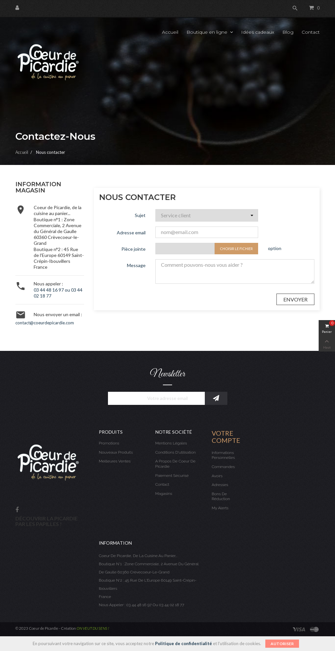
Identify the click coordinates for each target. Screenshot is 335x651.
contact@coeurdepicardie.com (44, 322)
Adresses (220, 484)
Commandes (223, 466)
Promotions (109, 443)
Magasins (163, 493)
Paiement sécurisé (172, 475)
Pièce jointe (133, 249)
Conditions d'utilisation (175, 452)
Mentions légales (171, 443)
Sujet (140, 215)
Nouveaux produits (116, 452)
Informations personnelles (223, 455)
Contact (162, 484)
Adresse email (131, 232)
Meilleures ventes (115, 461)
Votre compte (226, 436)
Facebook (17, 510)
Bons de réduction (221, 496)
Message (136, 265)
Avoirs (217, 476)
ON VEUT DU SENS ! (93, 628)
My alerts (220, 508)
